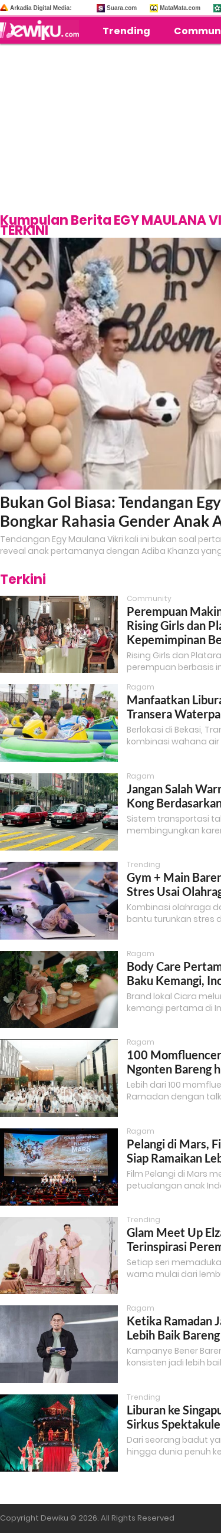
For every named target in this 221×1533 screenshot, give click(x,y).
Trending (126, 31)
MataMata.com (180, 8)
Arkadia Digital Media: (40, 8)
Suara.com (122, 8)
